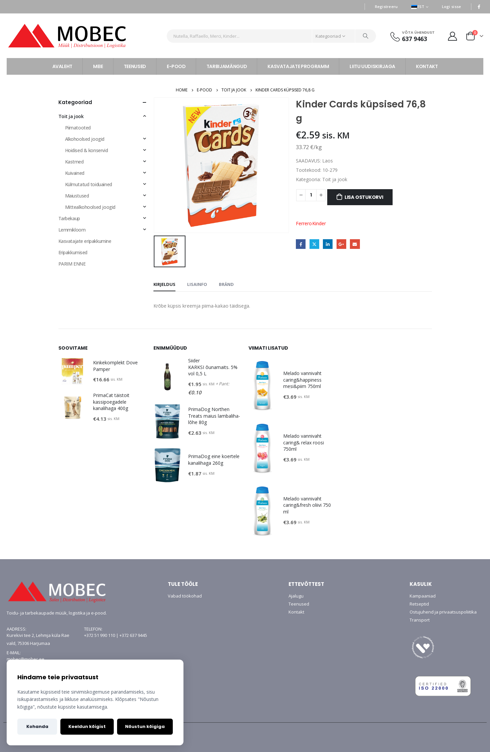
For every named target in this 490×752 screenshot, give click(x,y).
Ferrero (304, 223)
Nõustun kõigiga (145, 726)
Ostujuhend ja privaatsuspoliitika (443, 612)
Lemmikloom (72, 230)
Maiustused (77, 196)
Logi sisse (451, 6)
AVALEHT (62, 66)
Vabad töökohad (185, 596)
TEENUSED (135, 66)
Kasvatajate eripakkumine (84, 241)
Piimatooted (78, 127)
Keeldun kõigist (87, 726)
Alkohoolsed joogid (84, 139)
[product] (72, 371)
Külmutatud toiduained (88, 184)
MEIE (98, 66)
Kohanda (37, 726)
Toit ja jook (334, 179)
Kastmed (74, 161)
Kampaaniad (423, 596)
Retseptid (419, 604)
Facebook (301, 244)
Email (355, 244)
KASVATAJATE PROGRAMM (298, 66)
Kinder (319, 223)
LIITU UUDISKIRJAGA (372, 66)
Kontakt (296, 612)
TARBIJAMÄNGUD (226, 66)
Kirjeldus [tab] (164, 284)
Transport (420, 620)
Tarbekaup (69, 218)
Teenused (299, 604)
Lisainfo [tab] (197, 284)
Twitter (314, 244)
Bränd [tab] (226, 284)
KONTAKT (427, 66)
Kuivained (74, 173)
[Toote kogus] (311, 195)
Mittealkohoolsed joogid (90, 207)
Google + (341, 244)
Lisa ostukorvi (364, 197)
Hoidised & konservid (86, 150)
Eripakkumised (73, 252)
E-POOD (176, 66)
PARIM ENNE (72, 264)
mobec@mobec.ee (25, 659)
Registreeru (386, 6)
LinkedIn (328, 244)
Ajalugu (296, 596)
